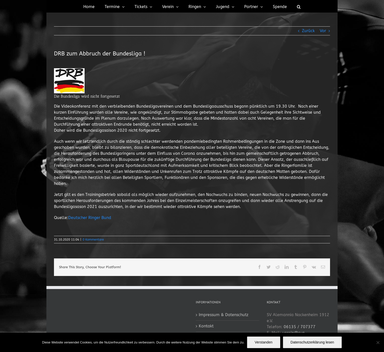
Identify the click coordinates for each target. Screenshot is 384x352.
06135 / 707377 (299, 326)
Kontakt (206, 326)
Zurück (308, 30)
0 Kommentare (93, 239)
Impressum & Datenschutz (223, 314)
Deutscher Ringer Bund (89, 217)
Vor (323, 30)
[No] (377, 342)
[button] (299, 6)
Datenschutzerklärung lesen (312, 342)
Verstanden (264, 342)
